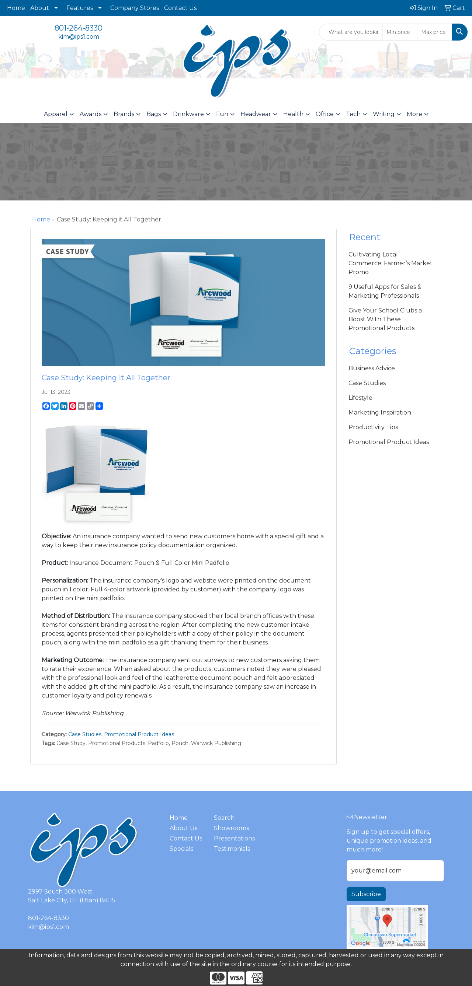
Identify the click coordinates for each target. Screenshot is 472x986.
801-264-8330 (79, 28)
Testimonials (231, 848)
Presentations (231, 838)
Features (79, 7)
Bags (153, 114)
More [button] (414, 114)
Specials (181, 848)
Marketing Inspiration (379, 412)
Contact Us (180, 7)
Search (224, 817)
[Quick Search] (351, 32)
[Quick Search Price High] (434, 32)
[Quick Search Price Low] (399, 32)
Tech (353, 114)
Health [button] (293, 114)
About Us (183, 828)
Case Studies (84, 734)
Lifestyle (360, 397)
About (39, 7)
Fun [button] (222, 114)
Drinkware (188, 114)
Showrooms (231, 828)
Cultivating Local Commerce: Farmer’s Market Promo (390, 263)
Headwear (255, 114)
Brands (124, 114)
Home (16, 7)
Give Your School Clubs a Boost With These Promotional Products (385, 319)
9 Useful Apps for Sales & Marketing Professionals (384, 291)
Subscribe (366, 894)
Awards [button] (90, 114)
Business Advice (371, 368)
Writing (384, 114)
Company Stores (134, 7)
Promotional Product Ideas (139, 734)
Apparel (55, 114)
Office (325, 114)
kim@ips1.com (78, 36)
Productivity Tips (373, 427)
